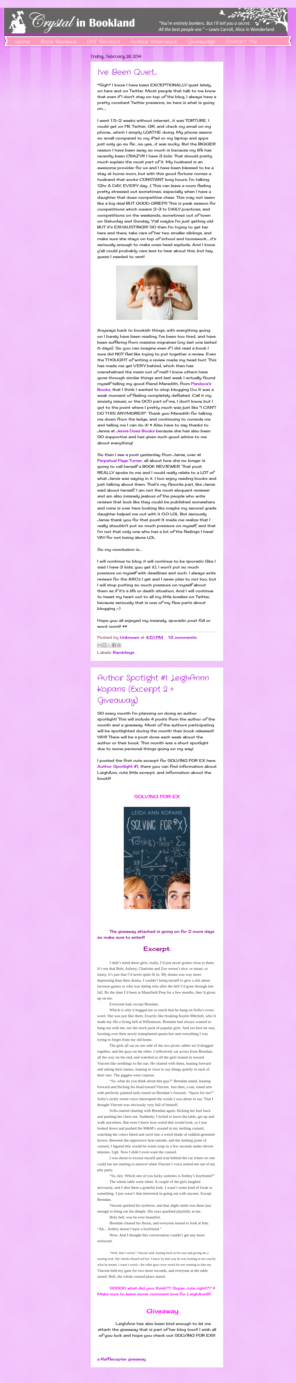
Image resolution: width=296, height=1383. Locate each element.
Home (22, 41)
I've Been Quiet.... (127, 72)
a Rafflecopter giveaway (121, 1359)
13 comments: (182, 637)
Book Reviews (58, 41)
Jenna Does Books (135, 430)
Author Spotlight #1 (117, 766)
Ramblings (123, 652)
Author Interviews (154, 41)
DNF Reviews (103, 41)
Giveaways (201, 41)
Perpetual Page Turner (119, 460)
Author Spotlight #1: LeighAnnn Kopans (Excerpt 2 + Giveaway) (153, 689)
